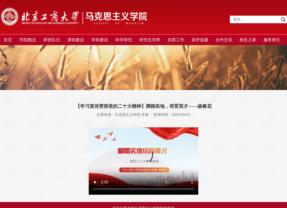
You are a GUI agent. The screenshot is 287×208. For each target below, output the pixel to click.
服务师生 (272, 40)
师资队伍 (51, 40)
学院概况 (27, 40)
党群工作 (176, 40)
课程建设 (75, 40)
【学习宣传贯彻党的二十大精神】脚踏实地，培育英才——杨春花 (143, 106)
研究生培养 (149, 40)
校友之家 (248, 40)
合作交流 (224, 40)
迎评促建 (200, 40)
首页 (8, 40)
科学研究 (123, 40)
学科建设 (99, 40)
